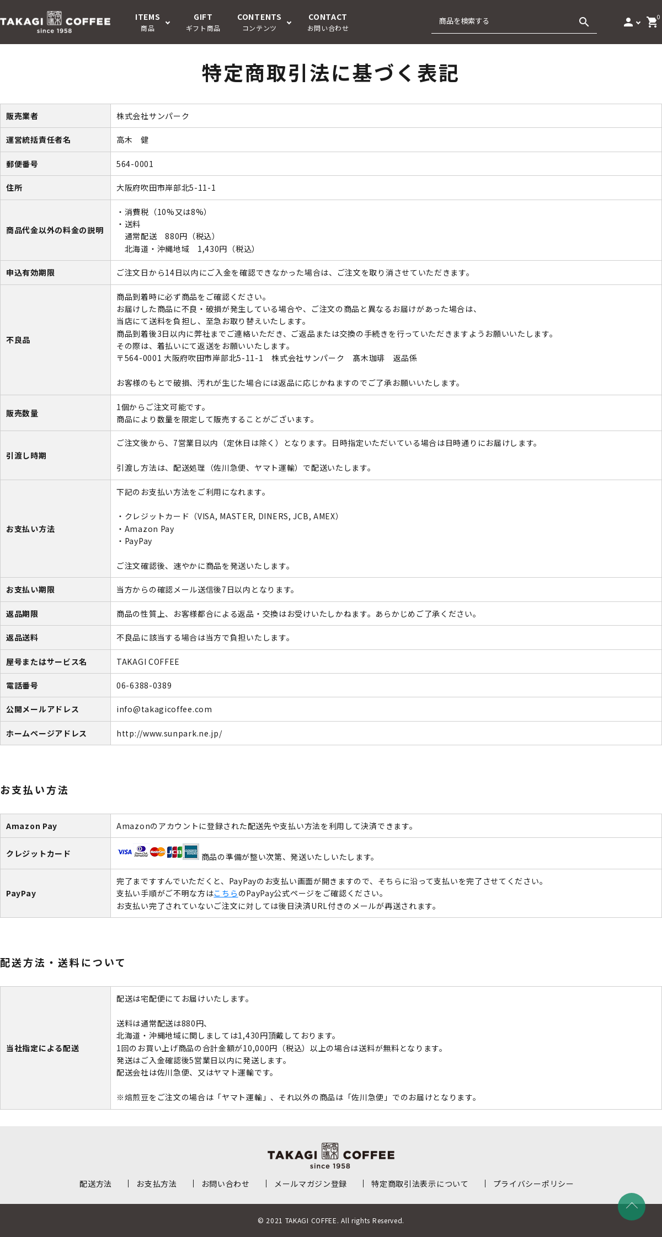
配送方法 (95, 1183)
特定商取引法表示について (419, 1183)
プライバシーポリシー (533, 1183)
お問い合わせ (225, 1183)
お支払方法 (156, 1183)
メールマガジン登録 (310, 1183)
